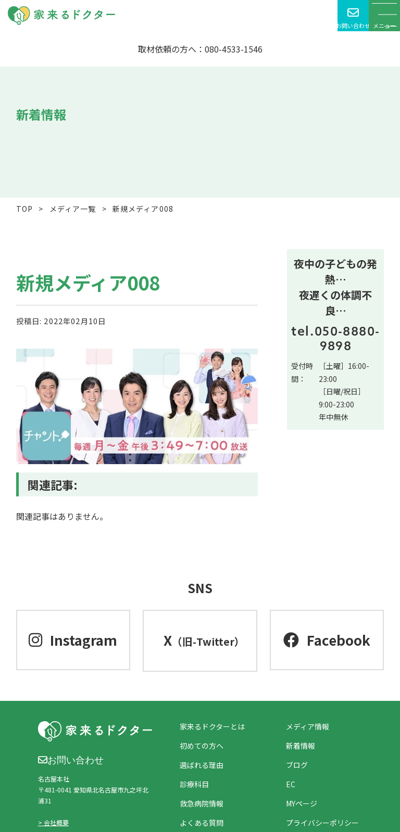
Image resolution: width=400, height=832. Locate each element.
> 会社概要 (53, 822)
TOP (24, 208)
